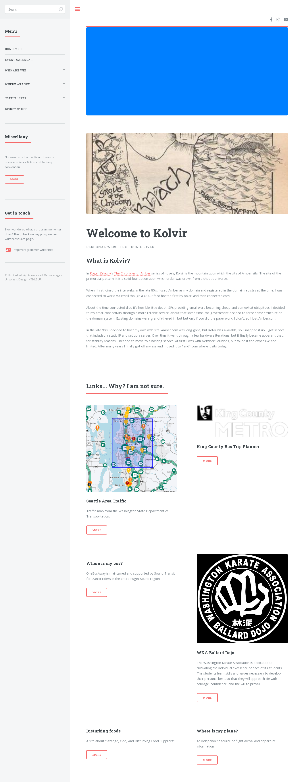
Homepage (13, 49)
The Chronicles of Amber (132, 273)
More (97, 530)
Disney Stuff (16, 109)
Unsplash (11, 279)
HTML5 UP (35, 279)
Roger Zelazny (100, 273)
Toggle (77, 9)
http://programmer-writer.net (33, 250)
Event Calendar (19, 59)
